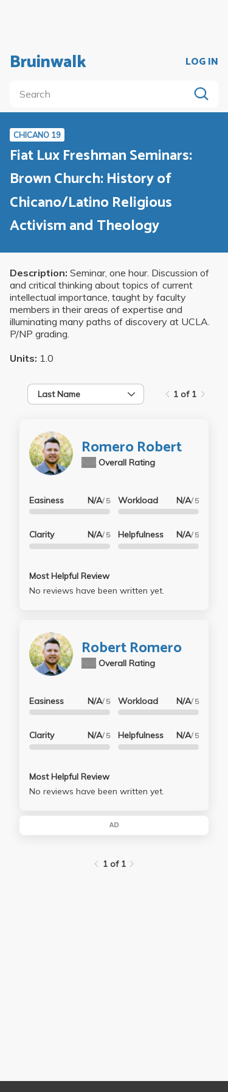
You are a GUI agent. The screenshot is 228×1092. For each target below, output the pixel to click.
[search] (101, 94)
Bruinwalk (48, 62)
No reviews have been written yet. (96, 590)
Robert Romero (131, 648)
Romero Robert (131, 447)
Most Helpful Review (69, 575)
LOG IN (201, 62)
